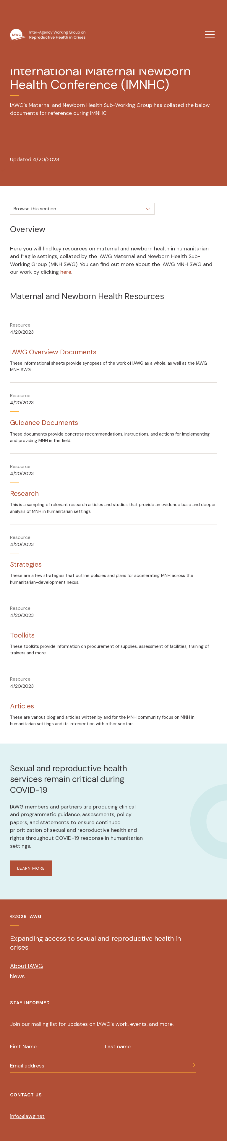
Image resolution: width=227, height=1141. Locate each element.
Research (24, 493)
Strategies (26, 564)
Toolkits (22, 635)
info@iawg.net (27, 1116)
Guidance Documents (44, 422)
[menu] (210, 34)
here (65, 271)
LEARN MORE (31, 868)
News (17, 976)
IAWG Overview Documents (53, 352)
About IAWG (26, 966)
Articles (22, 706)
